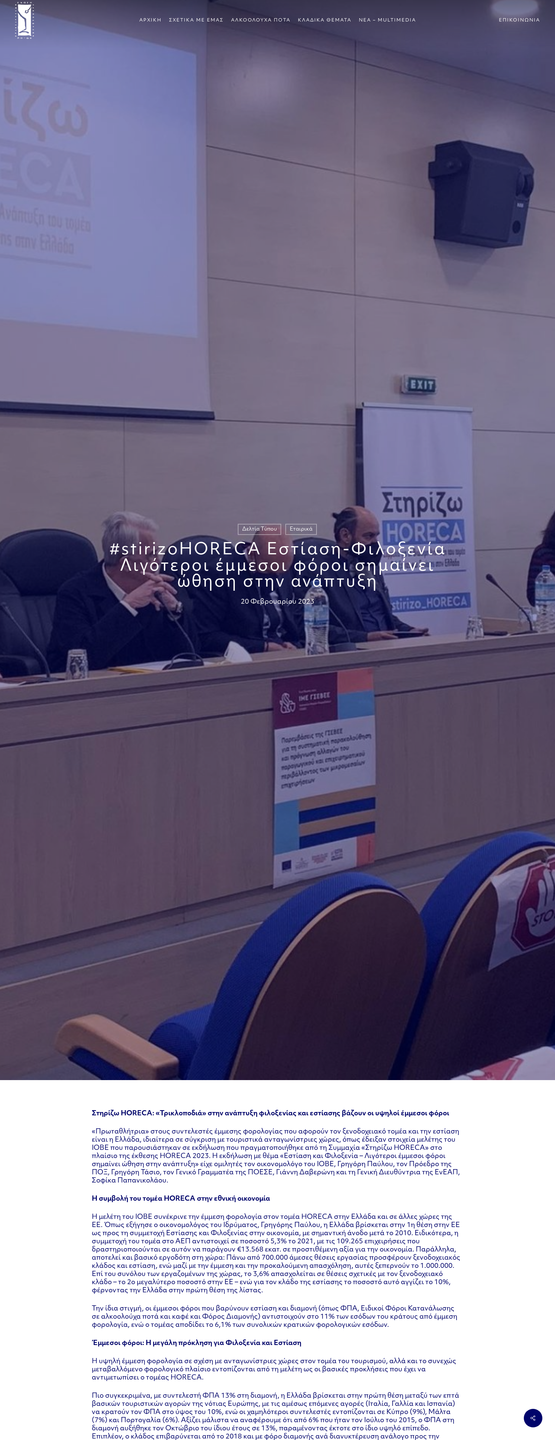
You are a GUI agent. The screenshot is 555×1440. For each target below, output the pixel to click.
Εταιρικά (301, 529)
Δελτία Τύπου (259, 529)
